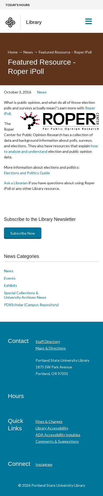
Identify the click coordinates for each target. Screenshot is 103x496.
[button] (91, 21)
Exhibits (10, 285)
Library (34, 22)
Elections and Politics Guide (27, 173)
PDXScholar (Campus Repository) (31, 304)
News (28, 52)
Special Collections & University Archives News (25, 295)
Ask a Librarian (16, 183)
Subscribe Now (22, 233)
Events (10, 278)
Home (13, 52)
